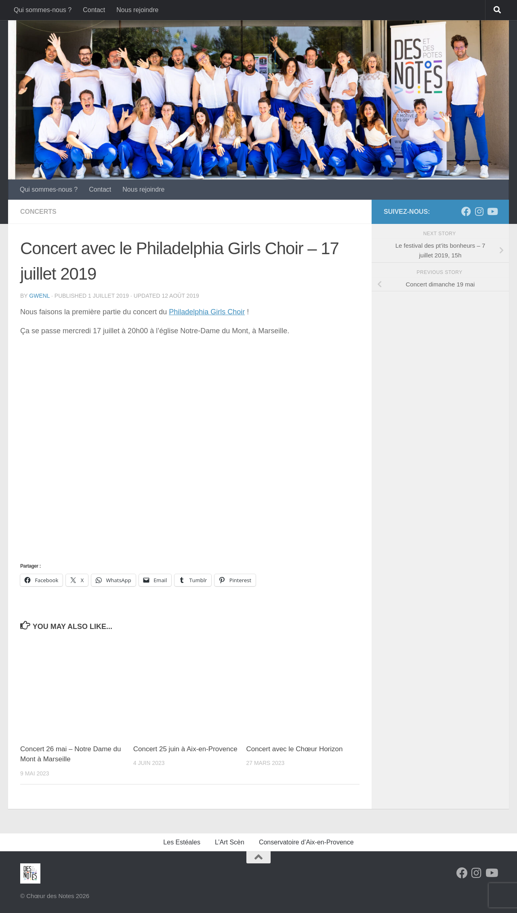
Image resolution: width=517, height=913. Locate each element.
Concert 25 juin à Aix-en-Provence (185, 749)
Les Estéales (181, 842)
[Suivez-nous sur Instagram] (479, 211)
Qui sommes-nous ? (42, 9)
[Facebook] (466, 211)
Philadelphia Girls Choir (207, 312)
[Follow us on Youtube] (492, 211)
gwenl (39, 295)
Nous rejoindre (137, 9)
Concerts (38, 211)
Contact (94, 9)
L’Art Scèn (229, 842)
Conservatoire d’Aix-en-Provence (306, 842)
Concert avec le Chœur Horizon (294, 749)
